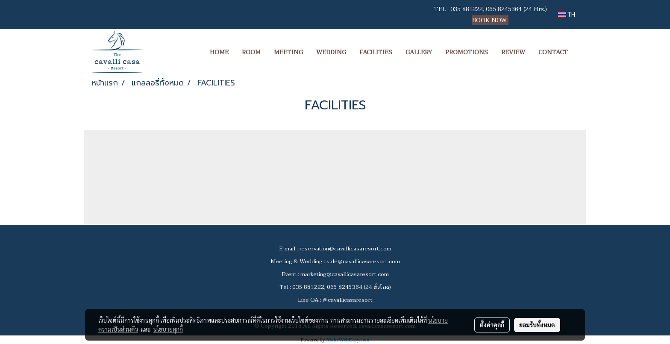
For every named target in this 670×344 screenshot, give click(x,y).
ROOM (251, 52)
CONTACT (553, 52)
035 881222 (466, 9)
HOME (219, 52)
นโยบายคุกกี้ (168, 329)
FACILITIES (375, 52)
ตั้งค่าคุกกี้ (492, 325)
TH (566, 14)
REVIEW (513, 52)
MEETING (288, 52)
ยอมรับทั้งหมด (537, 325)
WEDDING (331, 52)
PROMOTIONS (466, 52)
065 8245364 (504, 9)
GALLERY (419, 52)
